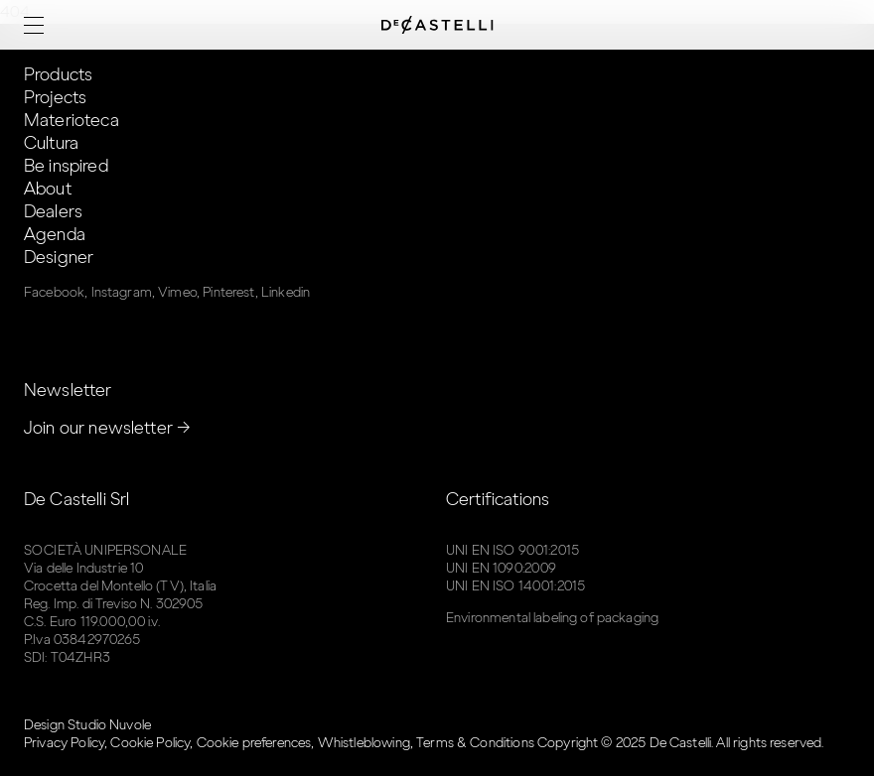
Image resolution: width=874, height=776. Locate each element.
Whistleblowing (364, 742)
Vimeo (177, 292)
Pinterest (228, 292)
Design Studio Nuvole (87, 724)
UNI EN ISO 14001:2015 (515, 586)
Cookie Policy (150, 742)
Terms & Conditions (475, 742)
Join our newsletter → (107, 428)
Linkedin (285, 292)
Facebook (54, 292)
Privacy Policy (64, 742)
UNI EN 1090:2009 (501, 568)
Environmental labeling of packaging (552, 617)
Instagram (121, 292)
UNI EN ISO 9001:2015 (512, 550)
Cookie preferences (254, 742)
